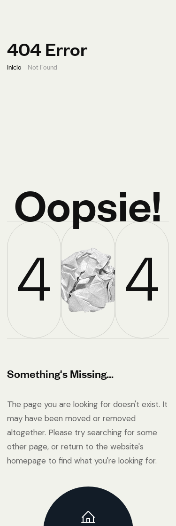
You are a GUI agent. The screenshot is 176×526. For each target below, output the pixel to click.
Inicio (14, 66)
